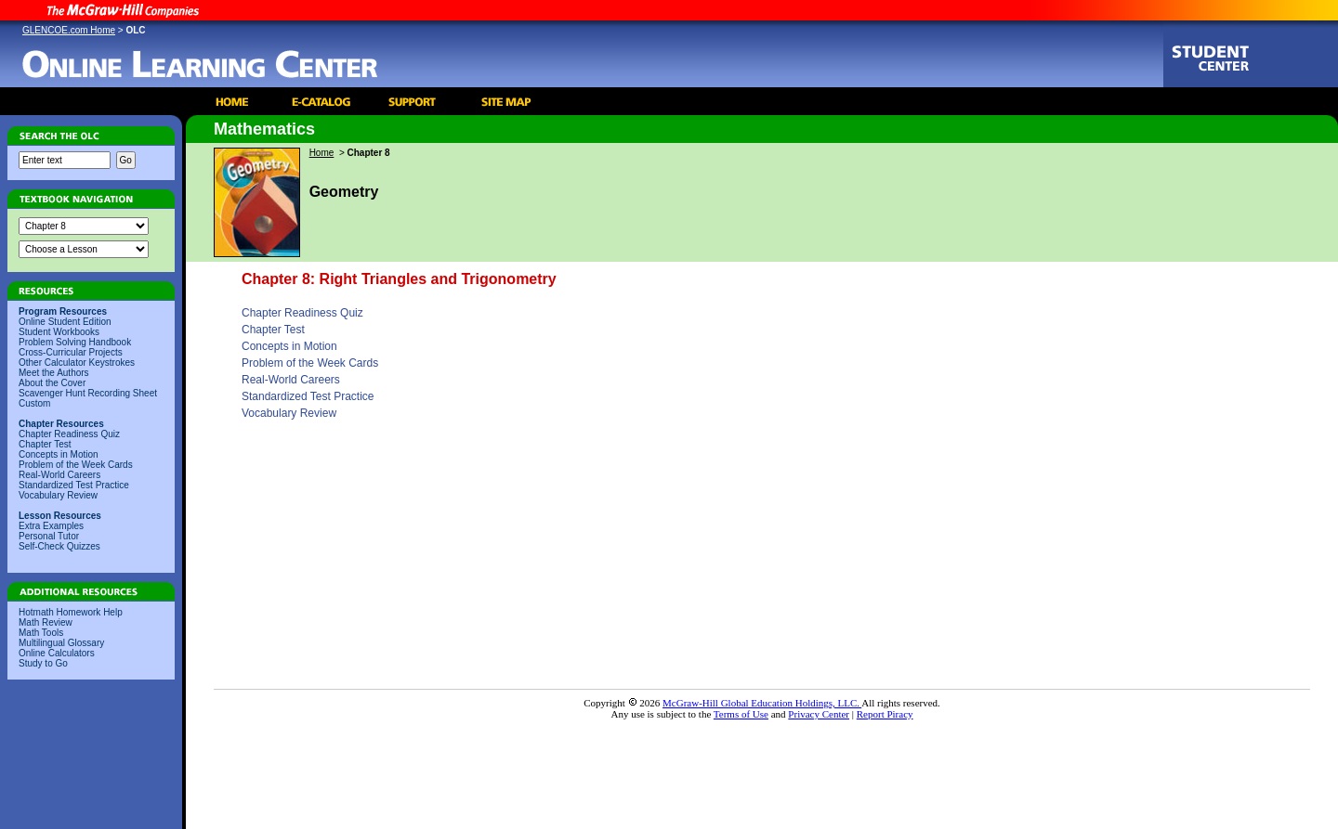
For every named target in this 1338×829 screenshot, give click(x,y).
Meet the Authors (54, 373)
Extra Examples (51, 526)
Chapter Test (45, 444)
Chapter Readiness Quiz (69, 434)
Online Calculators (57, 653)
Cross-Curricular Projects (71, 352)
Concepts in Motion (58, 454)
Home (321, 153)
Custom (34, 403)
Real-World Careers (59, 475)
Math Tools (41, 633)
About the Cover (52, 383)
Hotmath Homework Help (71, 612)
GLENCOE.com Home (68, 30)
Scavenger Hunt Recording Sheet (88, 393)
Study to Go (43, 663)
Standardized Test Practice (74, 485)
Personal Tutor (49, 536)
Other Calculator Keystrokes (77, 362)
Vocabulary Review (58, 495)
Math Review (45, 622)
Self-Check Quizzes (59, 546)
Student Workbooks (59, 332)
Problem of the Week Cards (76, 465)
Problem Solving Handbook (75, 342)
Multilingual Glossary (61, 643)
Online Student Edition (65, 322)
